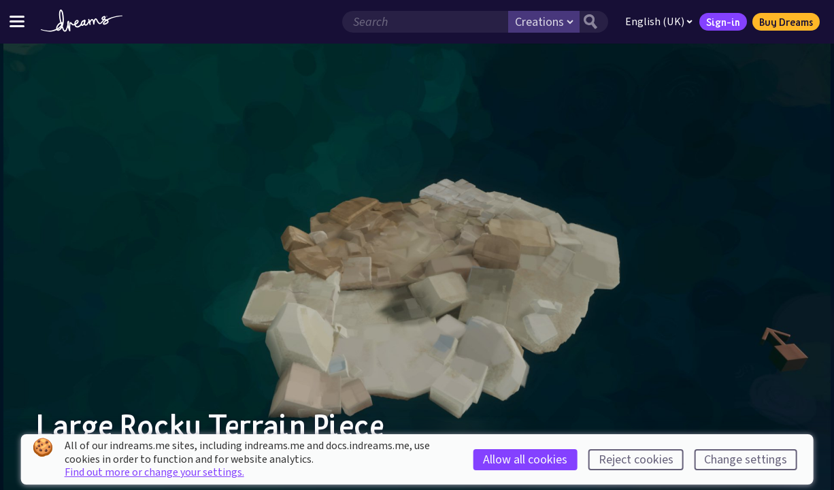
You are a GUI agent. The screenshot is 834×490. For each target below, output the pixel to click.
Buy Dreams (786, 22)
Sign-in (723, 22)
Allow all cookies (525, 459)
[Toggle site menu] (17, 21)
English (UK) (659, 21)
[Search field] (425, 22)
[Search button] (594, 22)
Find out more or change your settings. (154, 472)
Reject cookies (636, 459)
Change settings (745, 459)
